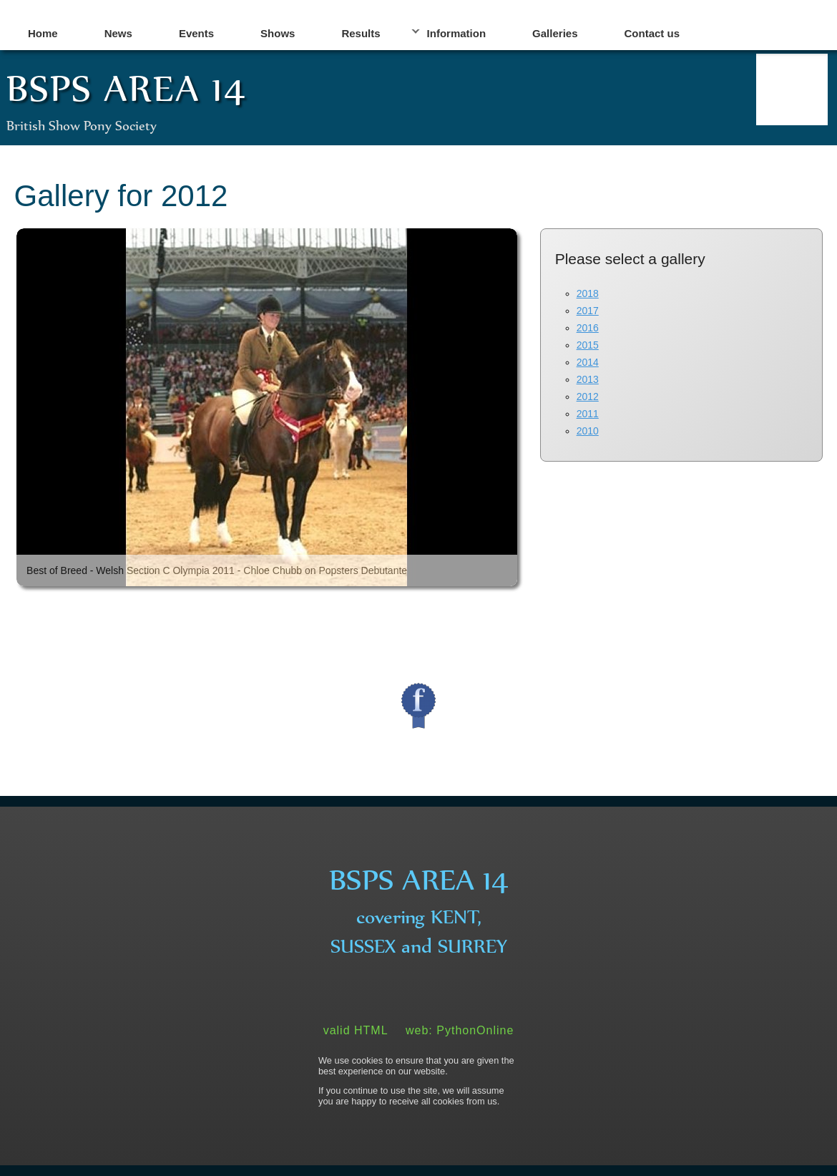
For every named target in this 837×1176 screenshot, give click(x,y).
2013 (588, 379)
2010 (588, 431)
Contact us (652, 33)
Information (456, 33)
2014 (588, 362)
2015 (588, 345)
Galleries (554, 33)
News (118, 33)
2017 (588, 310)
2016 (588, 328)
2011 (588, 413)
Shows (277, 33)
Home (43, 33)
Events (196, 33)
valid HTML (355, 1030)
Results (360, 33)
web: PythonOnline (460, 1030)
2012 (588, 396)
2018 (588, 293)
